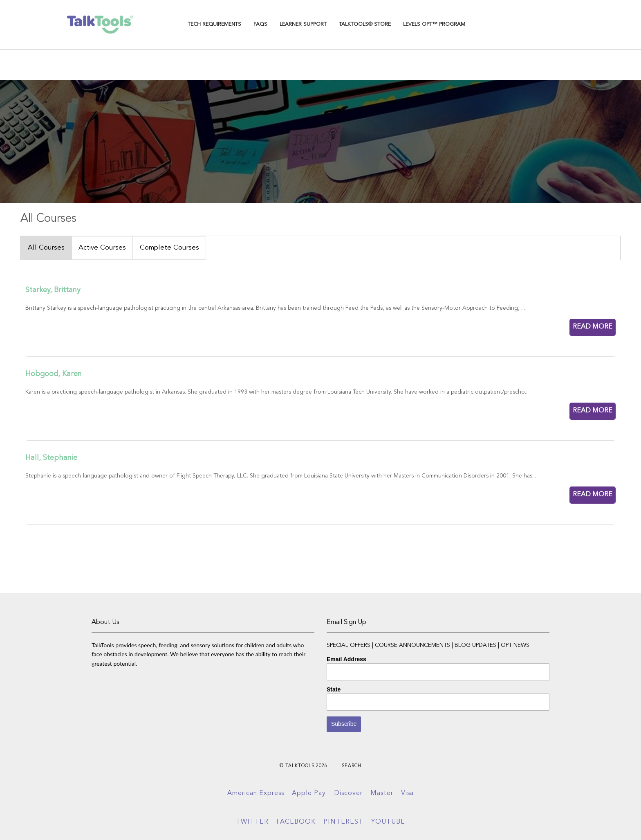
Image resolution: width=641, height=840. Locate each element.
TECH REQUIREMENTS (214, 24)
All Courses (46, 247)
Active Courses (102, 247)
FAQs (260, 24)
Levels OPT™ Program (434, 24)
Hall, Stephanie (51, 458)
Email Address (346, 659)
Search (351, 766)
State (334, 689)
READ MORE (592, 327)
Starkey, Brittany (53, 290)
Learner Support (303, 24)
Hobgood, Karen (53, 374)
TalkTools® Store (365, 24)
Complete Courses (169, 247)
